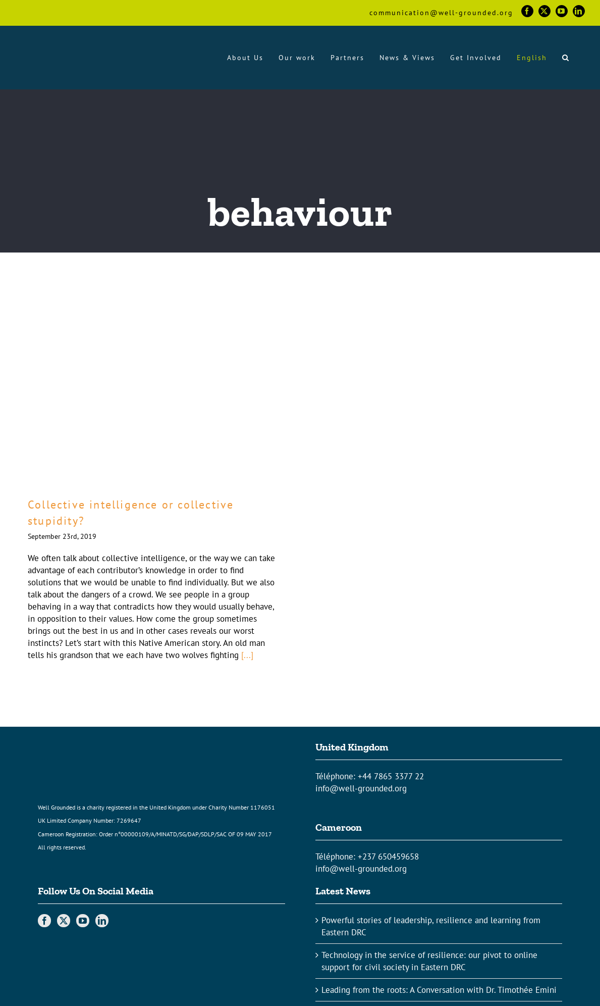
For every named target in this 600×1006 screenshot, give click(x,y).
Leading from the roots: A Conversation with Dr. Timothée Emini (439, 989)
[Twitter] (63, 920)
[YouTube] (82, 920)
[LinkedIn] (101, 920)
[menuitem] (532, 57)
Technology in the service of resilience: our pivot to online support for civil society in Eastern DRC (429, 961)
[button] (566, 57)
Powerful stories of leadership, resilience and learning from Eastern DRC (430, 926)
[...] (247, 655)
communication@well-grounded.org (441, 12)
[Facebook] (44, 920)
